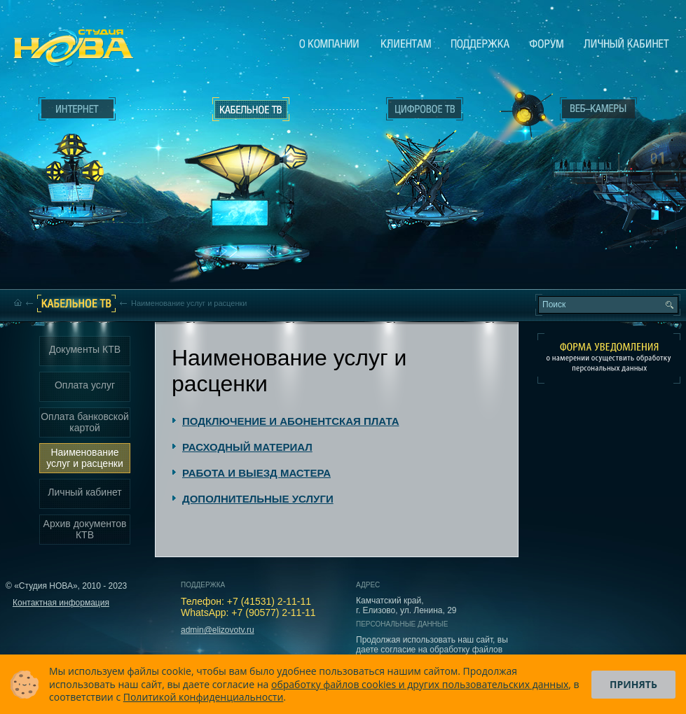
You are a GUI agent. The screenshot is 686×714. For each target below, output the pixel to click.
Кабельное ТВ (251, 186)
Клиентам (406, 43)
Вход (601, 233)
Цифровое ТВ (417, 160)
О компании (329, 43)
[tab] (285, 421)
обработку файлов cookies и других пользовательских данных (419, 684)
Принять (633, 684)
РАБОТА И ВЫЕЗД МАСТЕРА (256, 473)
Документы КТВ (85, 349)
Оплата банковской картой (85, 422)
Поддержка (480, 43)
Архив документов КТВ (85, 529)
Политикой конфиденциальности (203, 697)
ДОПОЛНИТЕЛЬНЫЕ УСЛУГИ (258, 499)
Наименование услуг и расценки (84, 458)
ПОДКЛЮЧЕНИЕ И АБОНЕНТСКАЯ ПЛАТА (290, 421)
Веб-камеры (522, 113)
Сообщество (546, 43)
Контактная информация (61, 603)
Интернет (77, 109)
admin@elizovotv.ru (217, 630)
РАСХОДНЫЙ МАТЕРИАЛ (247, 447)
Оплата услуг (85, 385)
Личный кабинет (626, 43)
